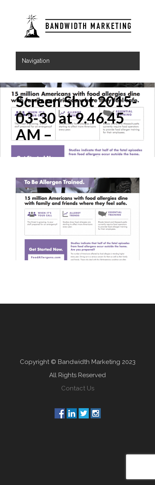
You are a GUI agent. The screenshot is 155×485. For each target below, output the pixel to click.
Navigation (36, 60)
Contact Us (77, 388)
